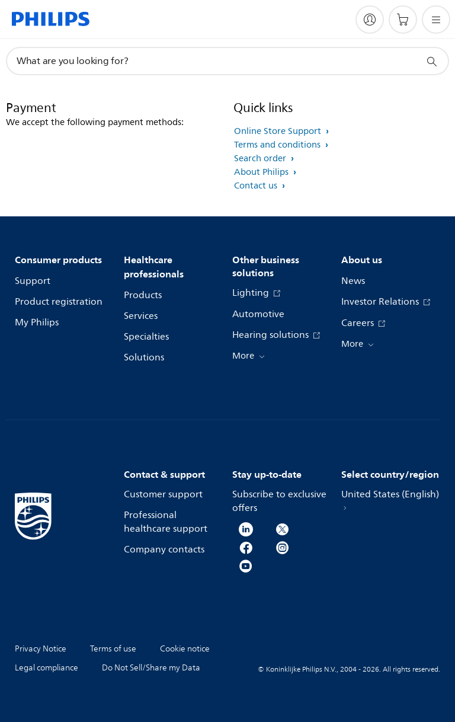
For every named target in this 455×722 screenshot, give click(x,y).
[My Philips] (369, 19)
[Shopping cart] (403, 19)
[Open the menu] (436, 19)
